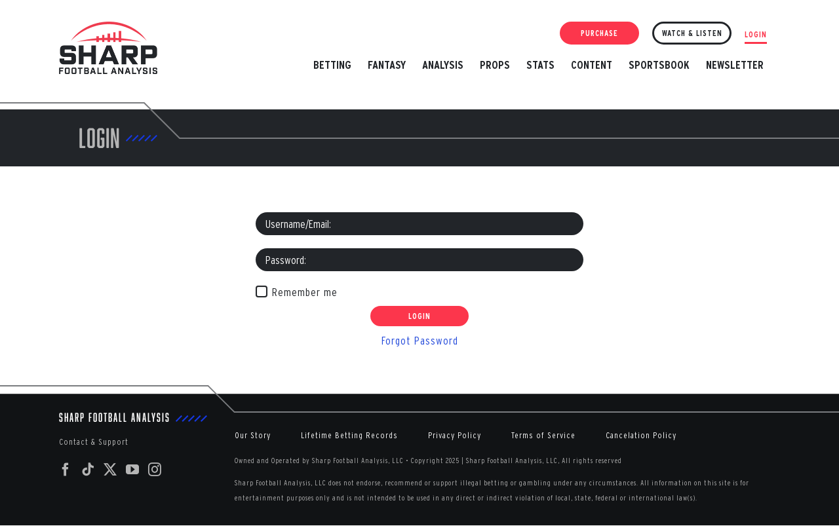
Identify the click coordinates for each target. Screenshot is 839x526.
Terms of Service (543, 435)
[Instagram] (155, 469)
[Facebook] (66, 469)
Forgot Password (419, 340)
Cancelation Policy (641, 435)
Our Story (253, 435)
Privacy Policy (454, 435)
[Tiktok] (88, 469)
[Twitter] (110, 469)
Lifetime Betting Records (349, 435)
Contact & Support (93, 442)
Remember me (305, 292)
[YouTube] (133, 469)
